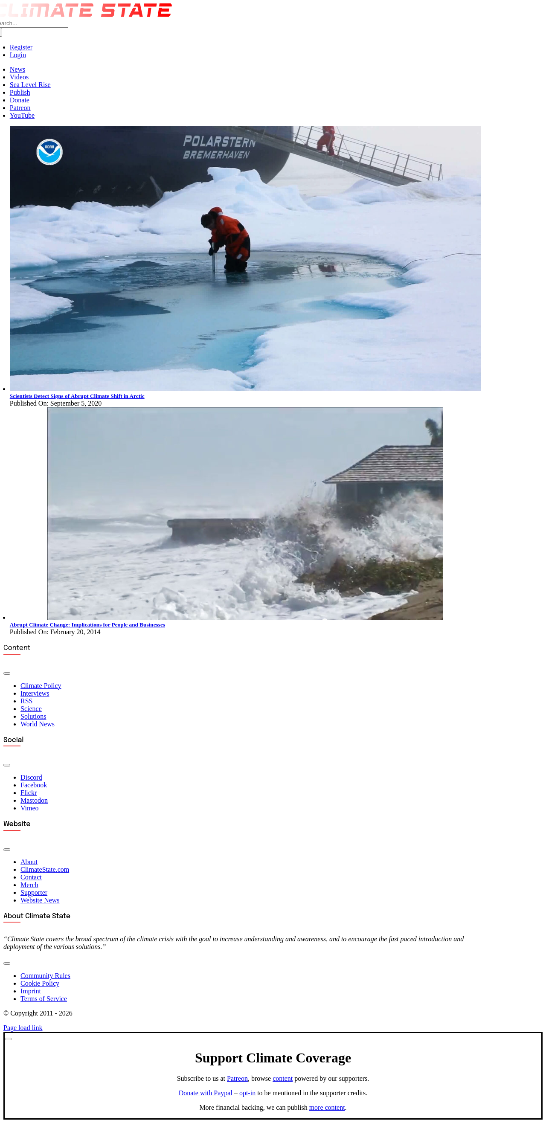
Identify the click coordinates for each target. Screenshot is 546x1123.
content (283, 1078)
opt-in (247, 1093)
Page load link (23, 1027)
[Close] (8, 1039)
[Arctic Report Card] (245, 388)
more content (327, 1107)
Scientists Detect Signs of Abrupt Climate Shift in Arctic (77, 396)
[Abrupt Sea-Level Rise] (245, 617)
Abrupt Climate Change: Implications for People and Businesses (87, 624)
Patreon (237, 1078)
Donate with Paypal (205, 1093)
